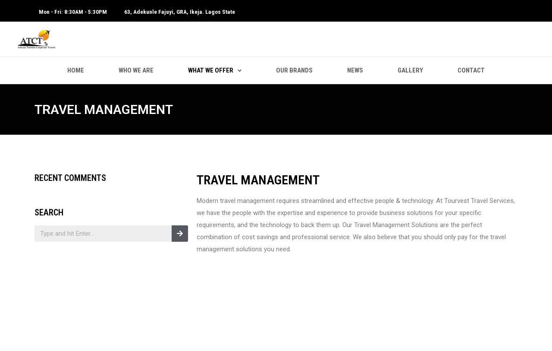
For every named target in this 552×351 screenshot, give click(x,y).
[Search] (180, 233)
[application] (237, 70)
